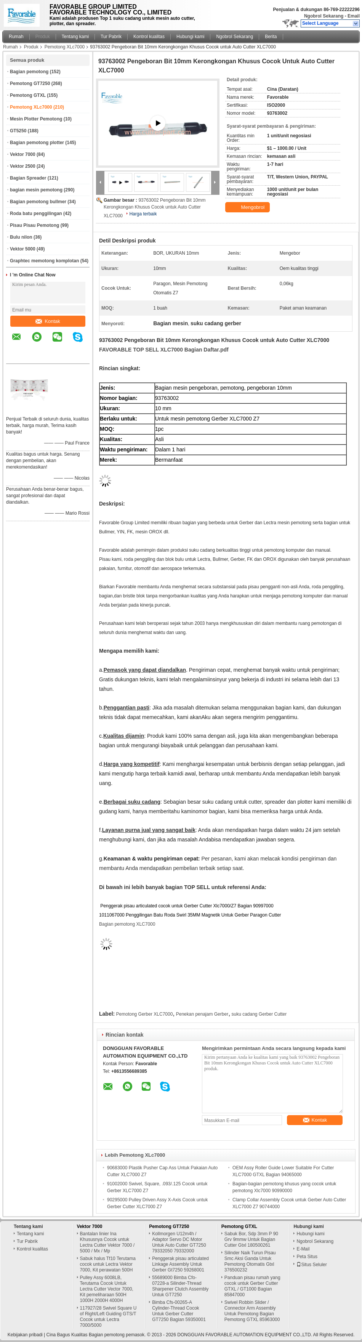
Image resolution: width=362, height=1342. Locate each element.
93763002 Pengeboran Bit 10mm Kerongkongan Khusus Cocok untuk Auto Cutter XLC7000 (155, 207)
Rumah (16, 36)
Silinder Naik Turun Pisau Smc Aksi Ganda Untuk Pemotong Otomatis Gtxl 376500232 (250, 1261)
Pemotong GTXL (28, 95)
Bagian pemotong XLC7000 (127, 924)
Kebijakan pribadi (25, 1334)
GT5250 (18, 130)
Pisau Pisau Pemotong (34, 225)
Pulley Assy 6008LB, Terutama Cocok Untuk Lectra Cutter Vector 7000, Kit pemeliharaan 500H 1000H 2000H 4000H (106, 1289)
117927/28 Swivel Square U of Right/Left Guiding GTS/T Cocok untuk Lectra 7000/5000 (108, 1316)
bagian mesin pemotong (36, 190)
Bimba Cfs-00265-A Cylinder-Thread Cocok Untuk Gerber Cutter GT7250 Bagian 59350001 (179, 1311)
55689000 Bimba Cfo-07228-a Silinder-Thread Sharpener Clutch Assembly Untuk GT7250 (180, 1286)
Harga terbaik (143, 214)
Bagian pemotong (29, 71)
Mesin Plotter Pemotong (36, 119)
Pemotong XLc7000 (65, 47)
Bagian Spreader (28, 178)
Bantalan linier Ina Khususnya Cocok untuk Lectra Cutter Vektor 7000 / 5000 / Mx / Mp (107, 1242)
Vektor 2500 (22, 166)
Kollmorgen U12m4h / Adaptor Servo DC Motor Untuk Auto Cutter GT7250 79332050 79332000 (179, 1242)
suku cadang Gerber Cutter (259, 1014)
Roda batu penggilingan (36, 213)
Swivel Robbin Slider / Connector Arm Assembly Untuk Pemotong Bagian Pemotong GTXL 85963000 (252, 1311)
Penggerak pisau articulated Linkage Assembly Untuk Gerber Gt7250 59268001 (180, 1264)
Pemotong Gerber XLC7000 (144, 1014)
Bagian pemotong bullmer (38, 201)
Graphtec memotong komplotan (44, 260)
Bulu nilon (21, 237)
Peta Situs (306, 1256)
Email (354, 16)
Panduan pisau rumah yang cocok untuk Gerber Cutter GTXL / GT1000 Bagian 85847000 (252, 1286)
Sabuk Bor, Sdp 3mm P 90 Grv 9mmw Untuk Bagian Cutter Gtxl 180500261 (251, 1239)
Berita (271, 36)
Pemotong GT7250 (30, 83)
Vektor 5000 (22, 249)
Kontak (47, 321)
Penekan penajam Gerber (202, 1014)
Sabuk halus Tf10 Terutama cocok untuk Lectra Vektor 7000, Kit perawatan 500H (108, 1264)
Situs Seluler (311, 1264)
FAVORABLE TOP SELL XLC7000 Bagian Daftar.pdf (164, 350)
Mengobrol (248, 207)
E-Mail (302, 1249)
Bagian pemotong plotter (37, 142)
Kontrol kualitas (149, 36)
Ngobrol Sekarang (323, 16)
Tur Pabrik (111, 36)
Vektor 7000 (22, 154)
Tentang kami (75, 36)
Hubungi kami (190, 36)
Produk (42, 36)
